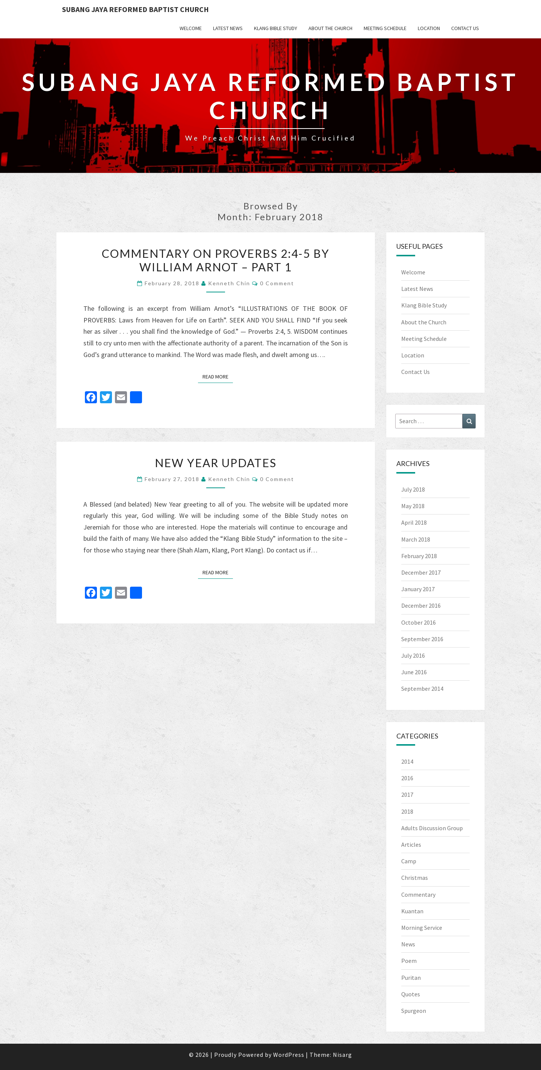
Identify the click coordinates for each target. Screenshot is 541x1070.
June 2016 (414, 672)
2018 (407, 811)
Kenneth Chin (229, 283)
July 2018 (413, 489)
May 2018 (413, 506)
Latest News (228, 28)
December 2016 (421, 605)
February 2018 (419, 556)
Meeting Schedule (385, 28)
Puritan (411, 977)
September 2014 (422, 688)
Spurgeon (413, 1010)
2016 (407, 778)
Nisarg (342, 1054)
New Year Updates (216, 462)
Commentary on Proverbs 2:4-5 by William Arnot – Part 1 (215, 260)
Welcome (191, 28)
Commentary (418, 894)
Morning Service (421, 927)
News (408, 944)
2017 (407, 794)
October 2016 (418, 622)
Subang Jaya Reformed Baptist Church (135, 9)
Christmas (414, 877)
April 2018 (414, 522)
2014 (407, 761)
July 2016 (413, 655)
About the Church (330, 28)
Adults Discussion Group (432, 828)
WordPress (288, 1054)
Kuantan (412, 911)
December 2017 (421, 572)
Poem (409, 960)
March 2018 (415, 539)
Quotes (410, 994)
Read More (217, 376)
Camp (408, 861)
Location (429, 28)
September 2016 (422, 639)
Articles (411, 844)
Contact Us (465, 28)
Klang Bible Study (275, 28)
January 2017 (418, 589)
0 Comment (277, 283)
